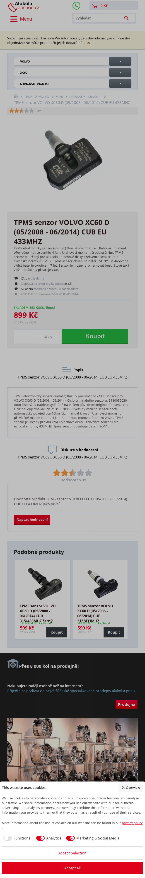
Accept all (72, 868)
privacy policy (132, 823)
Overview (131, 787)
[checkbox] (16, 838)
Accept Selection (72, 853)
